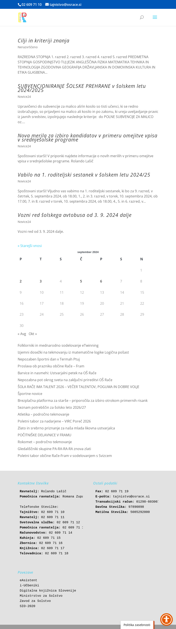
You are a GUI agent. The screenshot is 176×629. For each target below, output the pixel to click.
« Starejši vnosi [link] (30, 245)
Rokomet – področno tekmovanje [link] (45, 442)
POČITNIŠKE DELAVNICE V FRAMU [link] (44, 435)
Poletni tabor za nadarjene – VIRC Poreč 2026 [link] (54, 421)
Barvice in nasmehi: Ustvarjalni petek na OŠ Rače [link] (57, 373)
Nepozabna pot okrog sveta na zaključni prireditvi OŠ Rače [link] (65, 379)
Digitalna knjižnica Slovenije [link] (48, 591)
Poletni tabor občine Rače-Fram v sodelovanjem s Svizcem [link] (65, 455)
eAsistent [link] (28, 580)
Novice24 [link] (24, 97)
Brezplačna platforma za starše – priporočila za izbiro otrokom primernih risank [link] (83, 400)
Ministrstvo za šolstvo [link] (41, 596)
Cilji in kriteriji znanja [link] (43, 40)
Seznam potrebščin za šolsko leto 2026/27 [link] (52, 407)
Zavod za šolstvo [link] (35, 601)
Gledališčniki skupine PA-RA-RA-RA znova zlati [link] (54, 448)
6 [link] (101, 281)
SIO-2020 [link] (27, 606)
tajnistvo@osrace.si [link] (131, 497)
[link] (23, 17)
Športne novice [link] (30, 393)
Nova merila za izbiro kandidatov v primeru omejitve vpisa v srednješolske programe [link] (87, 137)
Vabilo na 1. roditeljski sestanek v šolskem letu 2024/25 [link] (84, 174)
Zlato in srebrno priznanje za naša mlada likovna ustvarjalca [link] (66, 428)
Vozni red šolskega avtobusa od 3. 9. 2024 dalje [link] (75, 214)
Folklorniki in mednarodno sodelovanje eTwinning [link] (58, 345)
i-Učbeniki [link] (29, 585)
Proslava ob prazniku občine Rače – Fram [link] (51, 366)
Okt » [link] (33, 333)
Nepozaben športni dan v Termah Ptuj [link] (49, 359)
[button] (154, 20)
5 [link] (81, 281)
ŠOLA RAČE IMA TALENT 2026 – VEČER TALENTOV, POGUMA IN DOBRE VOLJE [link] (78, 386)
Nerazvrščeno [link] (28, 47)
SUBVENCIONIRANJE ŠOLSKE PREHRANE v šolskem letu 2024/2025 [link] (82, 87)
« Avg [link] (22, 333)
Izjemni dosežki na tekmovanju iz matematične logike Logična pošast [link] (73, 352)
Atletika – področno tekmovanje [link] (43, 414)
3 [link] (41, 281)
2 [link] (21, 281)
